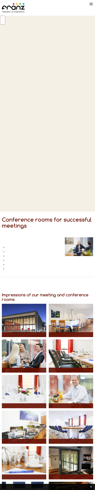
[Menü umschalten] (91, 4)
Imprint (52, 487)
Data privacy (50, 487)
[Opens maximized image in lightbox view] (24, 320)
